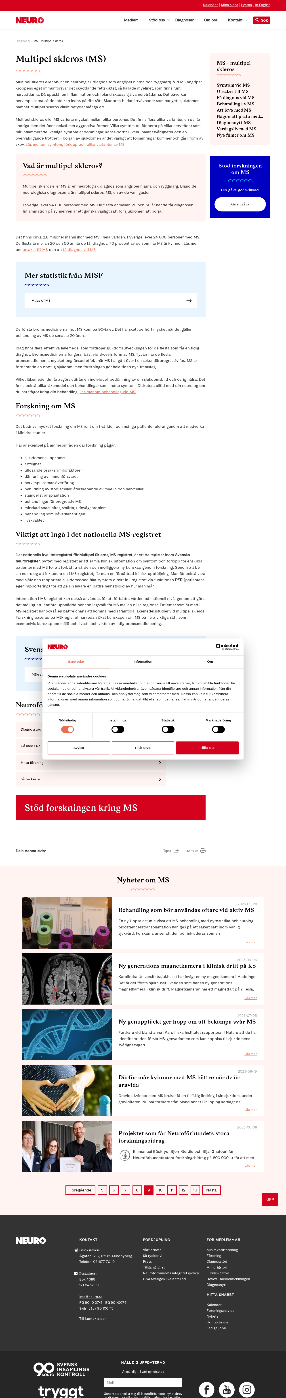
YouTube (227, 1359)
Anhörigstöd (217, 1237)
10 (160, 1159)
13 (195, 1159)
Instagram (247, 1359)
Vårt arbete (152, 1219)
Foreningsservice (220, 1280)
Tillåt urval (143, 748)
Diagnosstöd (217, 1231)
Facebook (206, 1359)
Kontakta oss (217, 1291)
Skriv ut (192, 820)
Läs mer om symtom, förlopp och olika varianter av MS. (75, 144)
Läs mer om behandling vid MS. (108, 391)
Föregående (80, 1159)
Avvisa (79, 748)
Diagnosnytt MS (234, 122)
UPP (270, 1168)
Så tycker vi (152, 1225)
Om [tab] (210, 662)
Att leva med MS (234, 110)
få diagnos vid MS (79, 249)
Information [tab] (143, 662)
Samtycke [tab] (76, 662)
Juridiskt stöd (218, 1242)
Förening (214, 1225)
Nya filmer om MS (235, 135)
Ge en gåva (240, 205)
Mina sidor (229, 5)
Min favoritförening (222, 1219)
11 (172, 1159)
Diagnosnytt (217, 1254)
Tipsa (167, 820)
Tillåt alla (207, 748)
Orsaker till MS (232, 91)
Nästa (211, 1159)
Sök (261, 20)
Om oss (213, 20)
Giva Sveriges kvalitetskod (164, 1248)
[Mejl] (143, 1352)
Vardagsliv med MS (236, 129)
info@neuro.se (91, 1266)
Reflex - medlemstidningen (228, 1248)
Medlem (134, 20)
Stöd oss (159, 20)
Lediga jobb (216, 1297)
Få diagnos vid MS (235, 97)
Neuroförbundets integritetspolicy (171, 1242)
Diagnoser (186, 20)
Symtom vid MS (233, 85)
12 (183, 1159)
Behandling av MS (235, 104)
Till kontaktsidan (93, 1288)
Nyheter (213, 1286)
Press (147, 1231)
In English (262, 5)
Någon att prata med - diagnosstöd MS (240, 116)
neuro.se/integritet (143, 1374)
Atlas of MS (41, 300)
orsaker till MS (35, 249)
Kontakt (238, 20)
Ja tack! (143, 1384)
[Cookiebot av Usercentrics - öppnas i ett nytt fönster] (219, 647)
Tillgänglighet (154, 1237)
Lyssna (246, 5)
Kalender (210, 5)
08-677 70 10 (104, 1231)
